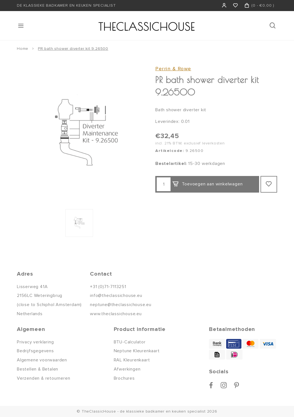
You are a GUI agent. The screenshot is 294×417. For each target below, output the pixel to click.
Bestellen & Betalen (37, 369)
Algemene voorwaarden (42, 360)
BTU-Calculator (130, 342)
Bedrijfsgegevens (35, 351)
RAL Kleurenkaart (132, 360)
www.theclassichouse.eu (116, 314)
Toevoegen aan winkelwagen (207, 184)
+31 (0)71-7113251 (108, 286)
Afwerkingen (127, 369)
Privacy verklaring (35, 342)
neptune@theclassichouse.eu (120, 304)
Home (22, 48)
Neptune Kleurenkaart (137, 351)
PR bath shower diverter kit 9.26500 (73, 48)
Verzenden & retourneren (43, 378)
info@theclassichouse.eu (116, 295)
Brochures (124, 378)
